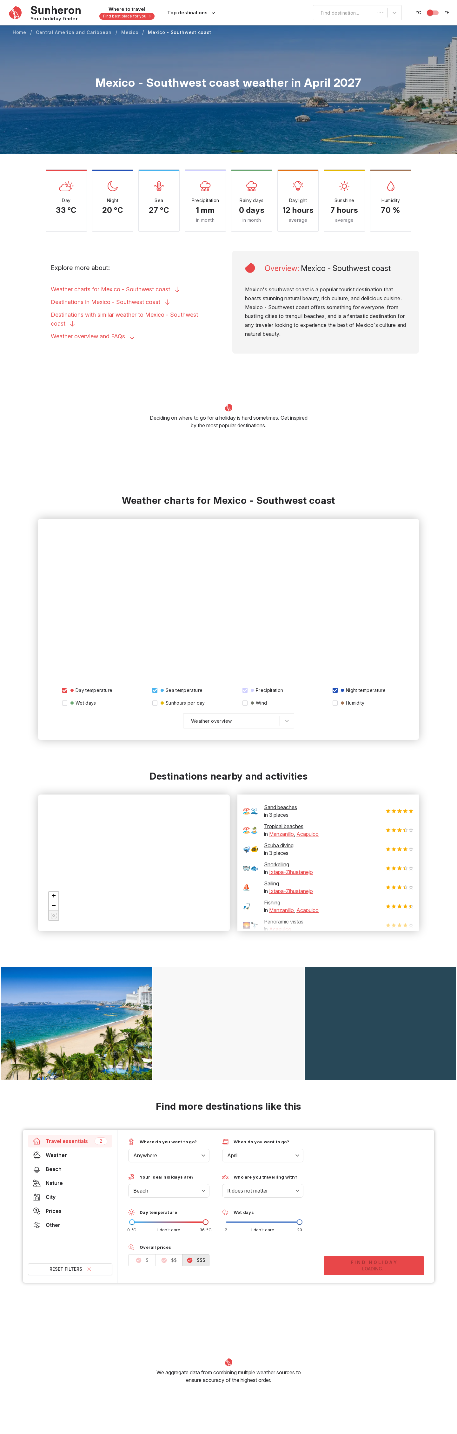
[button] (53, 896)
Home (19, 32)
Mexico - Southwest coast (179, 32)
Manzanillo (281, 834)
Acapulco (307, 834)
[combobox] (317, 13)
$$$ (196, 1260)
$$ (169, 1260)
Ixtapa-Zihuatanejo (291, 872)
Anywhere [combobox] (145, 1155)
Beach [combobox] (140, 1190)
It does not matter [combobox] (247, 1190)
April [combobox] (232, 1155)
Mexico (129, 32)
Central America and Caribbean (74, 32)
